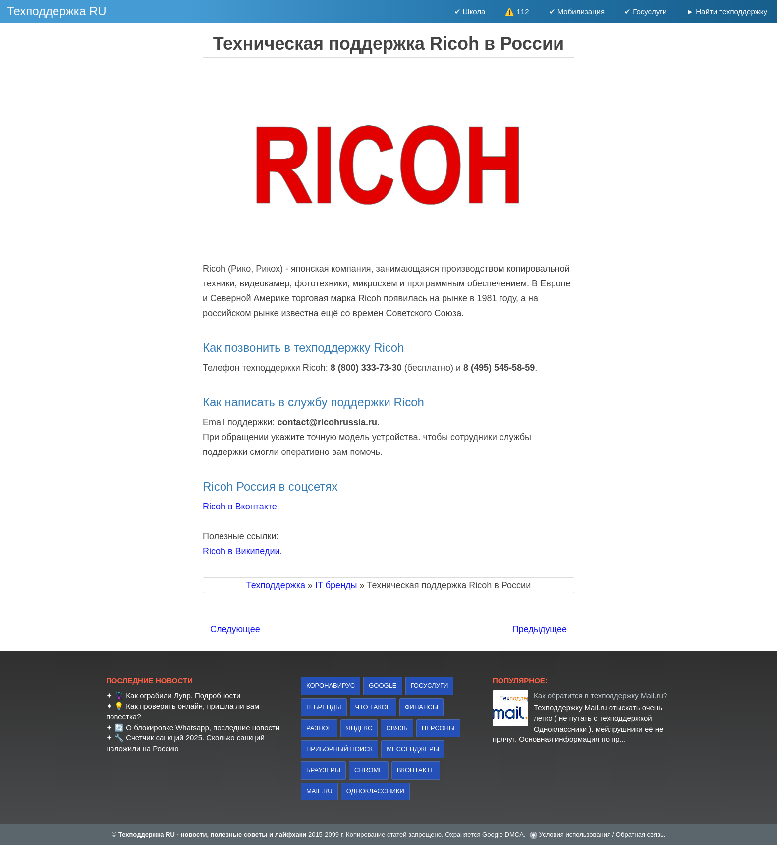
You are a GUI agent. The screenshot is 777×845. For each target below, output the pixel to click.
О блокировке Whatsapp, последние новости (202, 727)
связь (396, 728)
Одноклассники (375, 791)
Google (382, 685)
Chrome (368, 770)
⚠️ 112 (517, 11)
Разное (319, 728)
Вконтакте (416, 770)
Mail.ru (319, 791)
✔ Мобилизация (577, 11)
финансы (422, 707)
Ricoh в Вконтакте (240, 506)
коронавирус (330, 685)
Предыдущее (539, 629)
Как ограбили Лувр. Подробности (183, 695)
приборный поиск (339, 749)
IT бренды (323, 707)
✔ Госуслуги (645, 11)
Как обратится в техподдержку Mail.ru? (600, 695)
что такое (373, 707)
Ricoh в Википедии (241, 551)
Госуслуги (429, 685)
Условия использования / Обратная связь (601, 834)
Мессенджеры (413, 749)
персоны (438, 728)
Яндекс (359, 728)
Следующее (235, 629)
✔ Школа (470, 11)
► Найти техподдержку (726, 11)
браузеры (323, 770)
